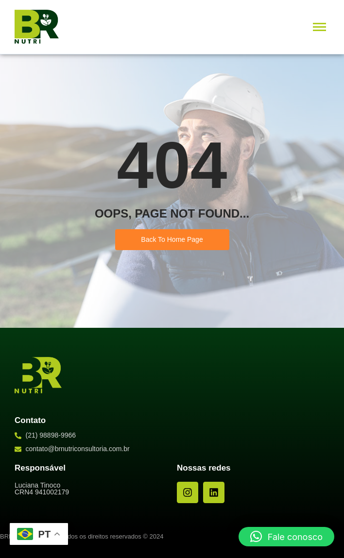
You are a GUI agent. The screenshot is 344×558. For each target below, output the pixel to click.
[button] (286, 536)
